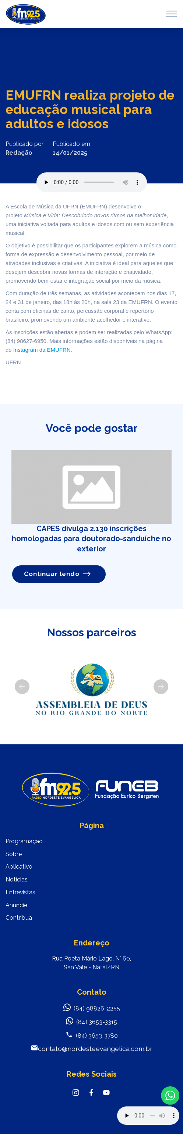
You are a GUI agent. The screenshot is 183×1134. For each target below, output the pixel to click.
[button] (22, 686)
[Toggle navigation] (171, 14)
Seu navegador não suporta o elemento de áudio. (91, 182)
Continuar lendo (57, 574)
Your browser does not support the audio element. (148, 1115)
